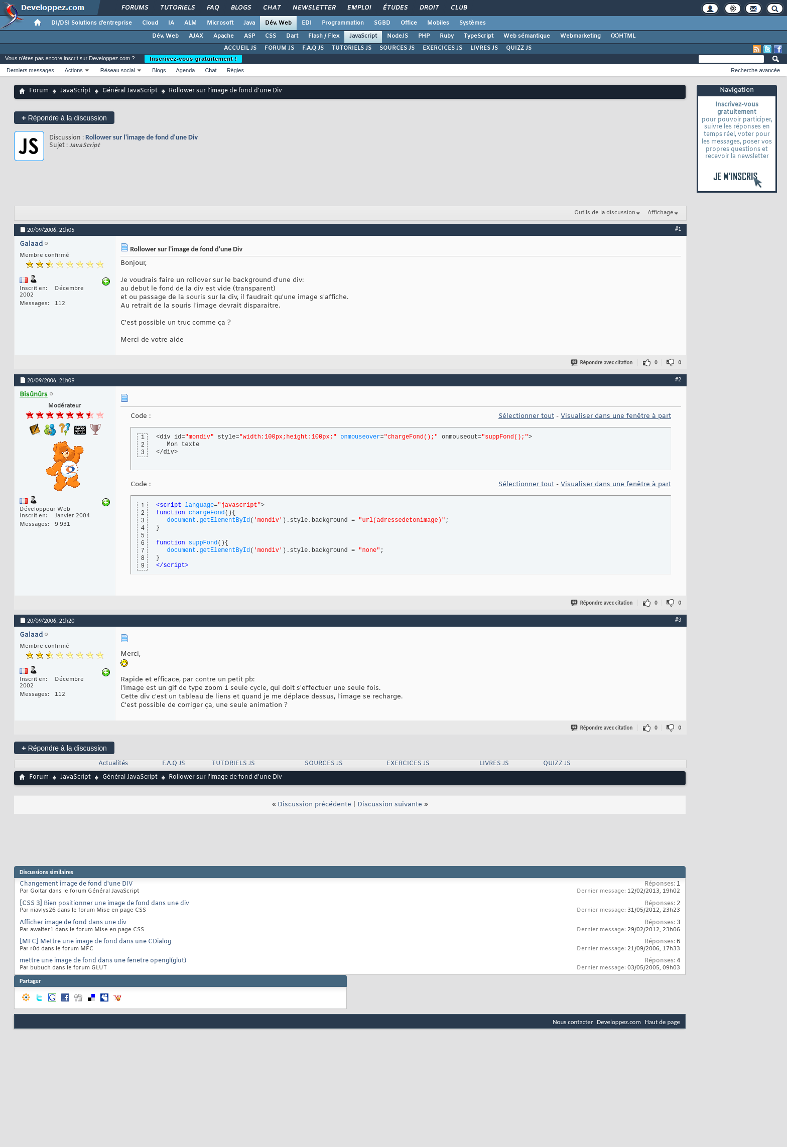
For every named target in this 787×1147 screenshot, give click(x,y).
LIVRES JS (484, 48)
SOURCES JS (397, 48)
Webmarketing (580, 36)
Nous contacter (573, 1022)
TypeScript (478, 36)
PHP (424, 36)
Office (409, 23)
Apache (223, 36)
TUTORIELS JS (351, 48)
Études (394, 8)
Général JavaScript (130, 91)
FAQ (212, 8)
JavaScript (363, 36)
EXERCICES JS (442, 48)
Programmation (343, 23)
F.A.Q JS (313, 48)
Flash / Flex (323, 36)
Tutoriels (177, 8)
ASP (249, 36)
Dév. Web (278, 23)
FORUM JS (279, 48)
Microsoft (220, 23)
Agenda (185, 70)
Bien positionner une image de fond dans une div (116, 904)
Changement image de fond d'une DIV (76, 884)
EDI (307, 23)
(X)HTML (623, 36)
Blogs (240, 8)
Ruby (447, 36)
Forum (39, 91)
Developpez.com (619, 1022)
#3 (678, 619)
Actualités (113, 764)
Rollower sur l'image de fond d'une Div (141, 137)
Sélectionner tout (526, 416)
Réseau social (117, 70)
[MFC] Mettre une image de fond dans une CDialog (95, 942)
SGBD (382, 23)
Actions (74, 70)
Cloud (150, 23)
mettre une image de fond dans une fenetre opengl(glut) (103, 961)
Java (249, 23)
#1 (678, 228)
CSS (270, 36)
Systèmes (472, 23)
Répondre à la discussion (64, 117)
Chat (271, 8)
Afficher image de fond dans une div (73, 923)
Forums (134, 8)
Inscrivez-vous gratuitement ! (193, 59)
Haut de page (662, 1022)
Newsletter (313, 8)
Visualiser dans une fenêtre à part (616, 416)
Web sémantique (526, 36)
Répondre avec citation (602, 362)
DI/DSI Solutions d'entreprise (91, 23)
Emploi (358, 8)
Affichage (660, 212)
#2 (678, 379)
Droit (428, 8)
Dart (292, 36)
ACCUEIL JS (240, 48)
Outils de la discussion (604, 212)
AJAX (196, 36)
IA (171, 23)
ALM (190, 23)
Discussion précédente (314, 804)
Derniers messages (30, 70)
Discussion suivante (389, 804)
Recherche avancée (755, 70)
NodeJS (397, 36)
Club (458, 8)
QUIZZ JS (519, 48)
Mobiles (438, 23)
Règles (235, 70)
